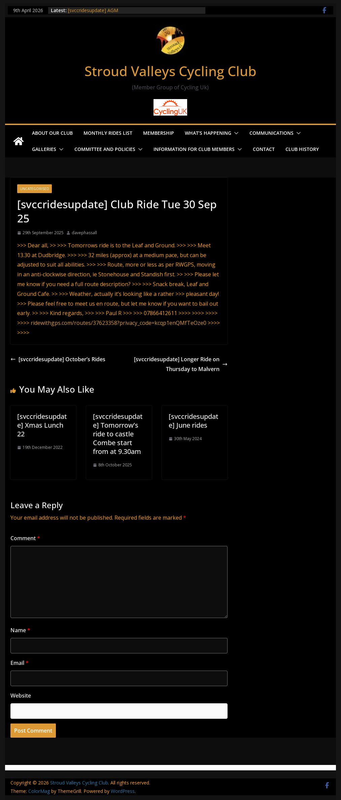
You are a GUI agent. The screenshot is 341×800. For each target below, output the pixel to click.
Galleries (44, 149)
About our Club (52, 133)
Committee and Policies (104, 149)
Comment (25, 538)
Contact (264, 149)
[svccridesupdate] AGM (93, 10)
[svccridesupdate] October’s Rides (57, 359)
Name (20, 630)
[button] (235, 133)
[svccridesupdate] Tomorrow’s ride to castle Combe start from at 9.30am (118, 434)
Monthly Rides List (107, 133)
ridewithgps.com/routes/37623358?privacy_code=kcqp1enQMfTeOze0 (118, 323)
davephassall (84, 233)
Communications (271, 133)
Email (19, 663)
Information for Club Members (194, 149)
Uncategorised (34, 188)
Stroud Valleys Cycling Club (170, 71)
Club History (302, 149)
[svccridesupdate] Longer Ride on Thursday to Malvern (181, 364)
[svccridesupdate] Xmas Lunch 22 (42, 425)
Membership (158, 133)
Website (20, 695)
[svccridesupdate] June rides (193, 421)
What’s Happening (208, 133)
